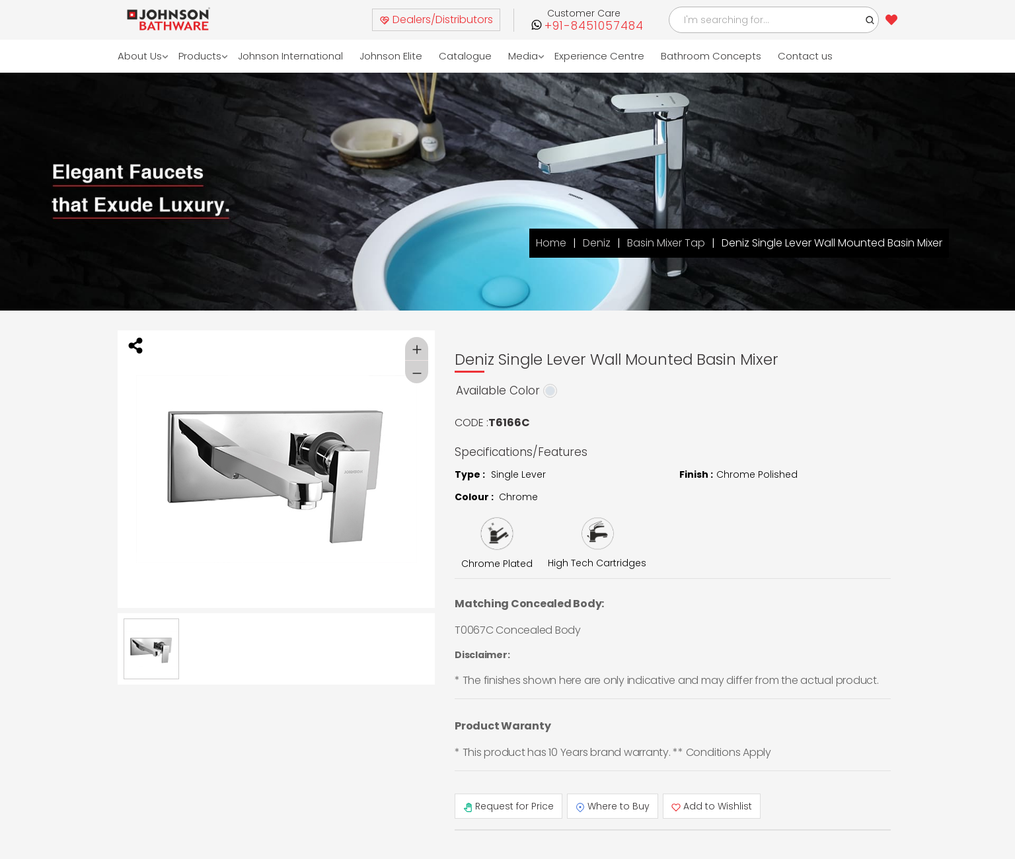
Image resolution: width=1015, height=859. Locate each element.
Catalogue (465, 56)
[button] (870, 20)
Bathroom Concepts (711, 56)
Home (551, 242)
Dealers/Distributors (436, 19)
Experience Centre (599, 56)
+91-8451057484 (594, 26)
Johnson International (290, 56)
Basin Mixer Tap (666, 242)
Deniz (597, 242)
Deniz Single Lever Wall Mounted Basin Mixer (832, 242)
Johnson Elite (390, 56)
